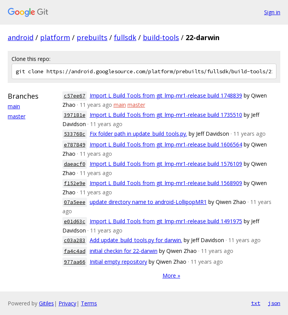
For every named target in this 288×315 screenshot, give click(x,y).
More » (171, 275)
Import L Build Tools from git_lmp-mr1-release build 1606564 (166, 144)
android (20, 37)
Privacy (67, 303)
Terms (89, 303)
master (16, 116)
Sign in (272, 12)
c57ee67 (74, 96)
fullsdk (125, 37)
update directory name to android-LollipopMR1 (148, 202)
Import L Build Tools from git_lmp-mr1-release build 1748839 (166, 95)
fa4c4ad (74, 251)
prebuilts (92, 37)
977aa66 (74, 262)
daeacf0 (74, 164)
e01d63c (74, 221)
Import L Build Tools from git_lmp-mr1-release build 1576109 (166, 163)
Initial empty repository (118, 261)
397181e (74, 115)
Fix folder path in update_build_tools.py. (138, 133)
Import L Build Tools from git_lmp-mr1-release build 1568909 (166, 183)
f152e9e (74, 183)
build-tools (161, 37)
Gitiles (46, 303)
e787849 (74, 144)
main (14, 106)
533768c (74, 134)
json (274, 303)
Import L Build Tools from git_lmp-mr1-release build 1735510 (166, 114)
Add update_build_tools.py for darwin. (136, 240)
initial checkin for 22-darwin (123, 250)
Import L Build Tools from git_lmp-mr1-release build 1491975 (166, 221)
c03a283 (74, 240)
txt (255, 303)
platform (55, 37)
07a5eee (74, 202)
